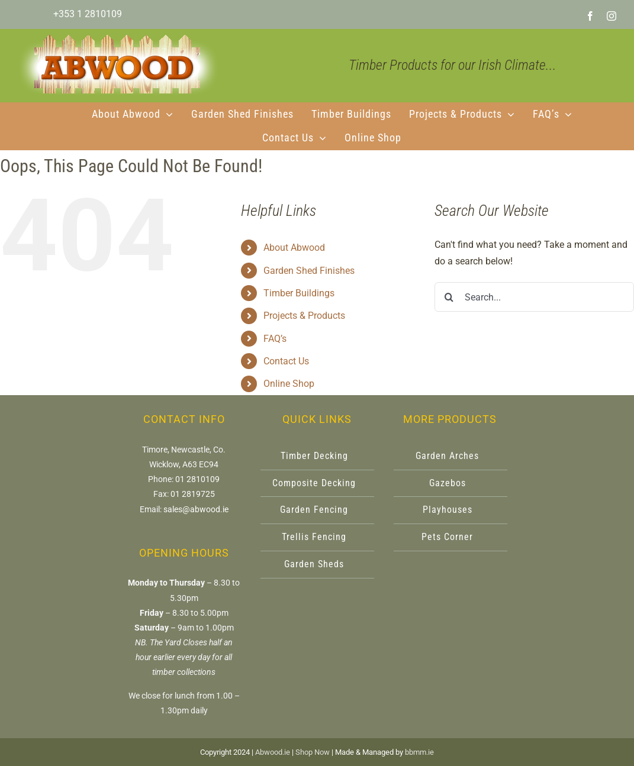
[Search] (449, 297)
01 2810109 (197, 479)
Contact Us (286, 361)
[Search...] (534, 297)
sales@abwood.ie (196, 509)
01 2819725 (192, 494)
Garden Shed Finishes (309, 270)
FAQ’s (275, 338)
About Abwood (294, 247)
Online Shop (288, 383)
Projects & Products (304, 315)
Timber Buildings (298, 293)
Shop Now (312, 752)
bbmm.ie (419, 752)
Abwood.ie (272, 752)
